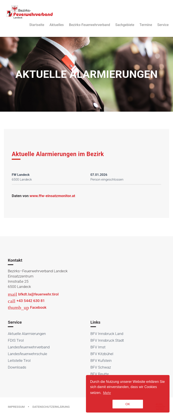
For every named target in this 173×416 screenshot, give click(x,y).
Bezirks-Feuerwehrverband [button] (89, 25)
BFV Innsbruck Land (107, 333)
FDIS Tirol (16, 340)
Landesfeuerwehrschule (27, 354)
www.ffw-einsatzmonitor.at (52, 196)
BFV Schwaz (101, 367)
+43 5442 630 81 (26, 301)
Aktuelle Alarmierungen (27, 333)
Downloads (17, 367)
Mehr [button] (107, 393)
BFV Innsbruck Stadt (107, 340)
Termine (145, 25)
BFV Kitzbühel (102, 354)
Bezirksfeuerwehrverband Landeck (30, 11)
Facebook (27, 307)
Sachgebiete (124, 25)
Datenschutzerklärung (51, 406)
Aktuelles (56, 25)
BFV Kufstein (101, 360)
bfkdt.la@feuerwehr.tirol (33, 294)
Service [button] (163, 25)
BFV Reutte (100, 374)
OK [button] (127, 404)
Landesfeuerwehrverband (29, 347)
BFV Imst (98, 347)
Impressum (16, 406)
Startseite (36, 25)
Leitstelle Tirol (19, 360)
